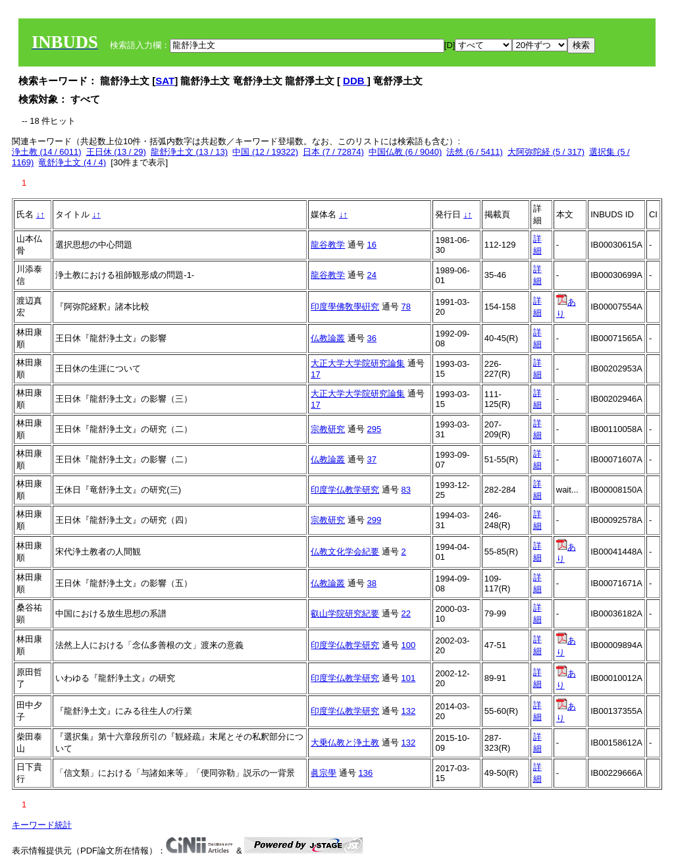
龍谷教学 (328, 245)
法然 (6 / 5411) (474, 152)
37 (371, 459)
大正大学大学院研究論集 (358, 363)
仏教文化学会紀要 (345, 551)
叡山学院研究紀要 (345, 613)
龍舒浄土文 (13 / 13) (189, 152)
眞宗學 (323, 773)
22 (406, 613)
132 (409, 711)
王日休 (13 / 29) (116, 152)
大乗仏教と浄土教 (345, 742)
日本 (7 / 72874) (333, 152)
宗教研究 (328, 429)
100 (409, 645)
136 (366, 773)
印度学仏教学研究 (345, 490)
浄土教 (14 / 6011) (47, 152)
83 (406, 490)
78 (406, 307)
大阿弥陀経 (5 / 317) (545, 152)
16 (371, 245)
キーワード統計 (42, 825)
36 (371, 338)
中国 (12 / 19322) (265, 152)
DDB (355, 80)
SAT (164, 80)
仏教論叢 (328, 338)
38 (371, 583)
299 (374, 520)
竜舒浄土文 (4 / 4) (72, 162)
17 (315, 374)
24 (371, 275)
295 (374, 429)
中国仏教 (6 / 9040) (405, 152)
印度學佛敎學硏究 (345, 307)
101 (409, 678)
